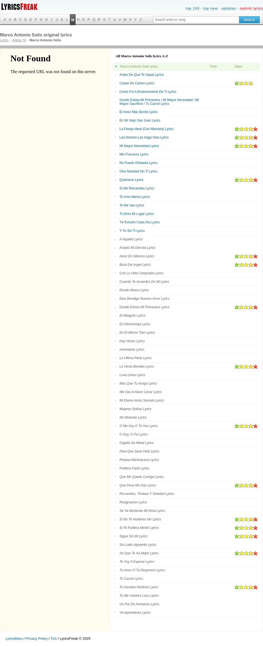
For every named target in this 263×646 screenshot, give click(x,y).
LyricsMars (13, 638)
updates (228, 8)
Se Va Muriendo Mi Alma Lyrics (142, 511)
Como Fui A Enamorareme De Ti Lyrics (147, 92)
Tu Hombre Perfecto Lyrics (138, 587)
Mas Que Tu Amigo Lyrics (138, 383)
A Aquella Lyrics (131, 239)
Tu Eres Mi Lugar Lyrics (136, 214)
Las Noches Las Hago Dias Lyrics (144, 137)
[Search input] (196, 19)
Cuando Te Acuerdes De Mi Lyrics (144, 282)
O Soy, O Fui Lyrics (133, 434)
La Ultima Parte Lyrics (135, 358)
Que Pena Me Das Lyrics (137, 485)
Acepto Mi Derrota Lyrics (137, 248)
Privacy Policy (36, 638)
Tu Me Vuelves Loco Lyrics (139, 596)
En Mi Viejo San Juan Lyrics (139, 120)
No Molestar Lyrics (133, 417)
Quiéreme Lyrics (131, 180)
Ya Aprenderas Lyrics (134, 613)
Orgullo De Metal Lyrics (136, 443)
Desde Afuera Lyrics (134, 290)
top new (210, 8)
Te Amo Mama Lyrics (134, 197)
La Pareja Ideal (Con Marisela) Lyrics (146, 129)
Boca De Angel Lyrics (135, 265)
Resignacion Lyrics (133, 502)
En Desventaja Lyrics (134, 324)
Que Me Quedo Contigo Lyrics (141, 477)
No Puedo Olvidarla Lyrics (138, 163)
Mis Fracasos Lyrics (133, 154)
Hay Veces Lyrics (132, 341)
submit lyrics (251, 8)
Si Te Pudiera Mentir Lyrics (139, 528)
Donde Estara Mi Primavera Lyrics (144, 307)
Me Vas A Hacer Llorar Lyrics (140, 392)
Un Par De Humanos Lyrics (139, 604)
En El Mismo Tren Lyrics (137, 332)
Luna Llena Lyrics (132, 375)
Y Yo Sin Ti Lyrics (132, 231)
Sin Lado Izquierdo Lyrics (137, 545)
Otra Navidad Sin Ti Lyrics (138, 171)
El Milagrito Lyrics (132, 316)
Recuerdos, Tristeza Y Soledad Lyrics (146, 494)
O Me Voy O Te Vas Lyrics (138, 426)
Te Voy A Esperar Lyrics (136, 562)
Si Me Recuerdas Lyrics (136, 188)
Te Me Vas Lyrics (131, 205)
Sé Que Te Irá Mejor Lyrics (138, 553)
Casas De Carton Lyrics (136, 83)
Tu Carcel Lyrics (131, 579)
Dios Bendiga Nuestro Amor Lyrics (144, 299)
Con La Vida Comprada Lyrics (141, 273)
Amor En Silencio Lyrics (136, 256)
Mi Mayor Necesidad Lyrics (139, 146)
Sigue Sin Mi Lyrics (133, 536)
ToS (54, 638)
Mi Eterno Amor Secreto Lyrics (141, 400)
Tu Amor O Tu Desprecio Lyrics (142, 570)
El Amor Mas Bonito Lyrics (138, 112)
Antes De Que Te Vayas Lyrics (141, 75)
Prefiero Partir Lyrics (134, 468)
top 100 (192, 8)
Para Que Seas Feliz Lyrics (139, 451)
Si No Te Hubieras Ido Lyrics (140, 519)
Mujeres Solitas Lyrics (135, 409)
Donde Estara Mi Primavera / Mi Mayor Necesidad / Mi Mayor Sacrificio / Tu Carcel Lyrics (159, 102)
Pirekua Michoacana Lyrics (139, 460)
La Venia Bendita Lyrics (136, 366)
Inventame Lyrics (131, 349)
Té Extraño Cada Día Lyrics (139, 222)
